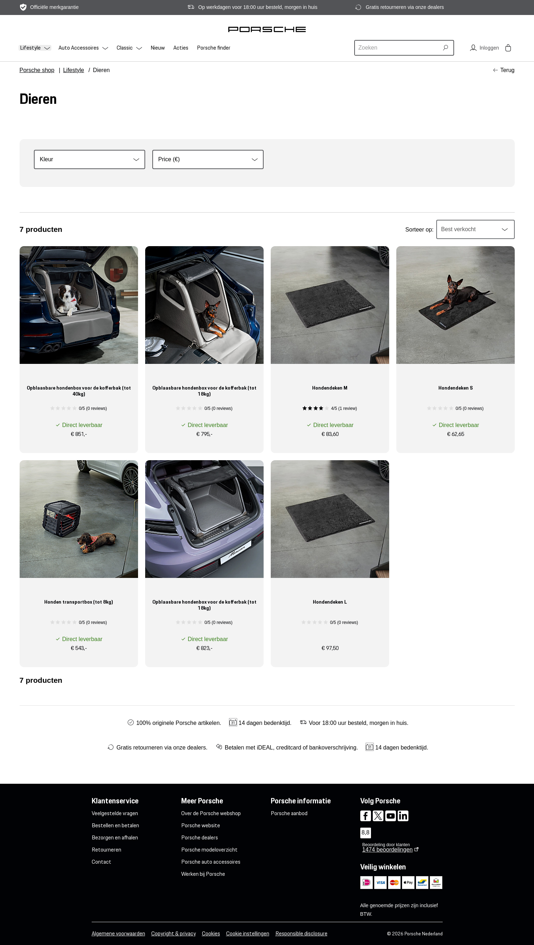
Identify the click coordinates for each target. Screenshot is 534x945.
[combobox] (398, 48)
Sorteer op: (419, 230)
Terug (507, 70)
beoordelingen (387, 850)
